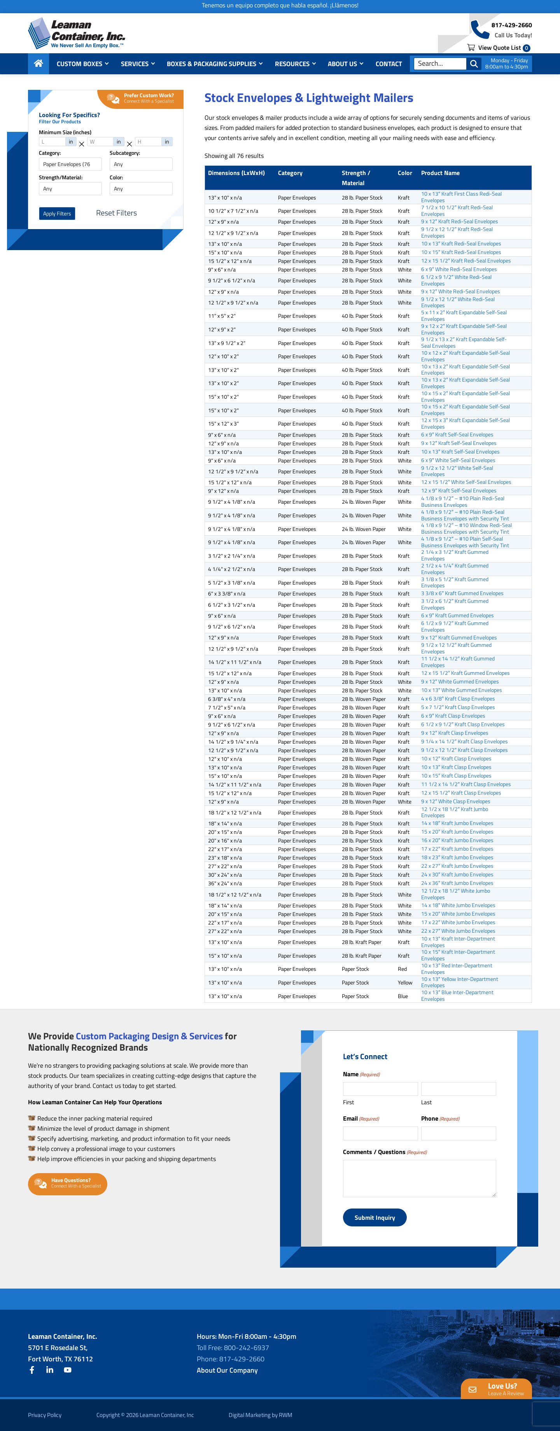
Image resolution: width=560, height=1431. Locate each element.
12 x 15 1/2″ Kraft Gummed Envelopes (465, 673)
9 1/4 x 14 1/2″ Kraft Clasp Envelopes (464, 741)
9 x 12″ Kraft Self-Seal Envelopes (459, 443)
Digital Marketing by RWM (260, 1414)
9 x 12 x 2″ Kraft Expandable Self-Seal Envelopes (464, 329)
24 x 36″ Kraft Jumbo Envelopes (457, 883)
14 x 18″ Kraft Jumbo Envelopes (457, 823)
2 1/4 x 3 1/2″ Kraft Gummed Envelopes (454, 555)
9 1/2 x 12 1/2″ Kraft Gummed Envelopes (456, 648)
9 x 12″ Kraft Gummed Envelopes (459, 637)
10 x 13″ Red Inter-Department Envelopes (456, 969)
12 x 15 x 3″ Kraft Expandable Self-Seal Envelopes (465, 423)
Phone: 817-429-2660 (230, 1359)
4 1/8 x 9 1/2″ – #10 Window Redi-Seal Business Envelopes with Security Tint (466, 528)
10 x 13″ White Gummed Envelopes (461, 690)
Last (426, 1102)
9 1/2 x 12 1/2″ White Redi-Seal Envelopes (458, 302)
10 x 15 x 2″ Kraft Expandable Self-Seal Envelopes (465, 396)
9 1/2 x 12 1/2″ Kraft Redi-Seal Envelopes (457, 232)
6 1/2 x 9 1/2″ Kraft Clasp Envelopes (463, 724)
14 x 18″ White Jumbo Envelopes (458, 905)
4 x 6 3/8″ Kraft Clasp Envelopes (458, 698)
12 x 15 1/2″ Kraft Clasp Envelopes (461, 793)
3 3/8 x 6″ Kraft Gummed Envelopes (462, 593)
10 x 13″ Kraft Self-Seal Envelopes (460, 451)
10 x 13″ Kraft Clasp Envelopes (456, 767)
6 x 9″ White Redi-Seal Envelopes (459, 269)
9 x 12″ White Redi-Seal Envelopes (460, 291)
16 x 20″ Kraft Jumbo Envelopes (457, 840)
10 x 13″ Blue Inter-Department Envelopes (457, 995)
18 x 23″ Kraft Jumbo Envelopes (457, 857)
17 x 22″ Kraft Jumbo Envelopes (457, 849)
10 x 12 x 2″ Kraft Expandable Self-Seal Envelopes (465, 356)
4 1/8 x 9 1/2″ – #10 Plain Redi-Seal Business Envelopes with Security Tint (465, 515)
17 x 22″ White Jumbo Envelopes (458, 922)
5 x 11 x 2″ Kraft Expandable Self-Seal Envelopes (464, 315)
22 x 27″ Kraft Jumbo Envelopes (457, 866)
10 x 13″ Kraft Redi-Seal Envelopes (461, 243)
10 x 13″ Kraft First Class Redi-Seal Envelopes (461, 197)
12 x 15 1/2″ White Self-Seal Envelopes (466, 482)
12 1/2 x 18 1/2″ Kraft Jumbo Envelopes (454, 812)
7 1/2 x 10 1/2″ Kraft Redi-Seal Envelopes (457, 210)
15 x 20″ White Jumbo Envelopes (458, 914)
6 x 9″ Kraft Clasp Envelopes (453, 716)
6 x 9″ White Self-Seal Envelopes (458, 460)
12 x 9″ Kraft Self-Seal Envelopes (459, 490)
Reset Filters (116, 213)
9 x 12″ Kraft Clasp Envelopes (454, 733)
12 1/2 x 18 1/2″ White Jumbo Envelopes (455, 894)
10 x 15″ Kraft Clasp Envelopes (456, 775)
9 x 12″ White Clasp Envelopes (455, 801)
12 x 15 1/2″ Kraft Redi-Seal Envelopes (466, 260)
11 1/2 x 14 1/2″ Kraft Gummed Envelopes (458, 662)
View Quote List (498, 47)
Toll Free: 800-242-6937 (233, 1347)
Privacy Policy (44, 1414)
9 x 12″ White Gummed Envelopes (460, 681)
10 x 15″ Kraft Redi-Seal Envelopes (461, 252)
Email (361, 1118)
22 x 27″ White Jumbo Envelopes (458, 931)
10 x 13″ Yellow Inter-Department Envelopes (459, 982)
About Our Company (227, 1370)
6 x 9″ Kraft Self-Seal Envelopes (457, 434)
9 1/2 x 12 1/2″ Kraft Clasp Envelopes (464, 750)
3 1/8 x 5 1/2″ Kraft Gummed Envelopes (454, 582)
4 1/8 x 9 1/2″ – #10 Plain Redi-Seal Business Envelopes (462, 501)
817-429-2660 (512, 25)
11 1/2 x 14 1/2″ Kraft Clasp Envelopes (466, 784)
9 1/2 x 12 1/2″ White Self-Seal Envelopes (457, 471)
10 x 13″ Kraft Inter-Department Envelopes (458, 942)
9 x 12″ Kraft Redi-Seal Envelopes (459, 221)
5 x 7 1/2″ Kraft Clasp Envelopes (458, 707)
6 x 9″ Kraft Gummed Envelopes (457, 615)
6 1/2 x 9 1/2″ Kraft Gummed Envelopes (454, 626)
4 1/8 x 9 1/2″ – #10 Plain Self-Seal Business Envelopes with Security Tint (465, 542)
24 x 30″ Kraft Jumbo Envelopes (457, 874)
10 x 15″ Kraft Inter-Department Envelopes (458, 955)
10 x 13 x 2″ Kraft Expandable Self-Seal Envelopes (465, 370)
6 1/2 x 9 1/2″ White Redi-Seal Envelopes (456, 280)
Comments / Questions (385, 1151)
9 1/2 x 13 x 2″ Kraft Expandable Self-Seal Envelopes (464, 342)
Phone (440, 1118)
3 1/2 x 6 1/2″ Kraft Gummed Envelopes (454, 604)
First (348, 1102)
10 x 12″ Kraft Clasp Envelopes (456, 758)
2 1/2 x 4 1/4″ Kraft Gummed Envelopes (454, 569)
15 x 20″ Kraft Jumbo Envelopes (457, 831)
